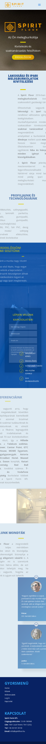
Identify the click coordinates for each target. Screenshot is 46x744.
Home (7, 688)
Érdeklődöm (23, 55)
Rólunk (7, 691)
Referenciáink (10, 695)
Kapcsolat (8, 701)
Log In (7, 698)
